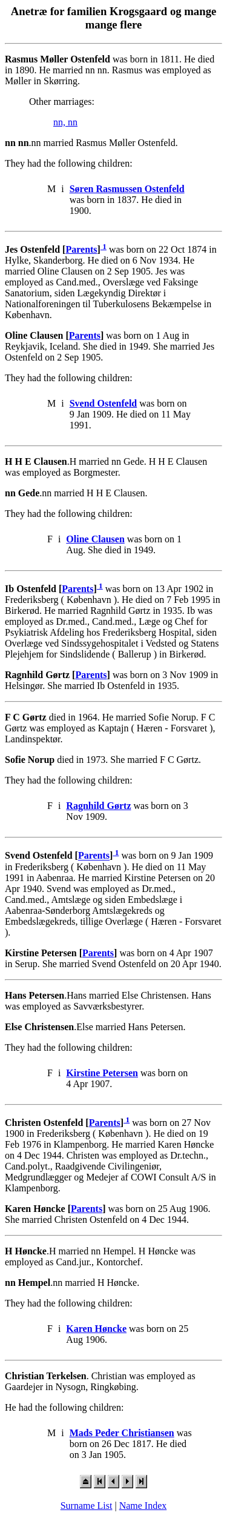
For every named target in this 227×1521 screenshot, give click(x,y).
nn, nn (65, 122)
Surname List (87, 1505)
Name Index (143, 1505)
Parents (81, 249)
